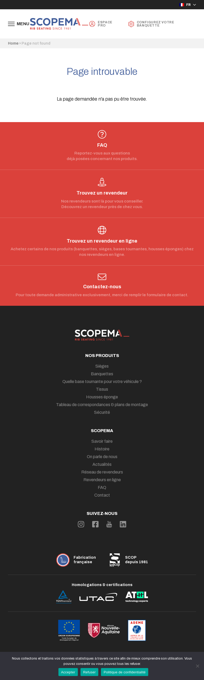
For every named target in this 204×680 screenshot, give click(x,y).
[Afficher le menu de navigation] (18, 24)
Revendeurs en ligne (102, 479)
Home (13, 43)
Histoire (102, 449)
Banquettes (102, 374)
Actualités (102, 464)
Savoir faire (102, 441)
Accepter (68, 672)
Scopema (102, 430)
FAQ (102, 487)
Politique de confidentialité (125, 672)
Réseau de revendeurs (102, 472)
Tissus (102, 389)
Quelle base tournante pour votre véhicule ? (102, 381)
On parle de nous (102, 456)
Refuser (89, 672)
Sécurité (102, 412)
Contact (102, 495)
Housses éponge (102, 397)
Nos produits (102, 355)
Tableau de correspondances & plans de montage (102, 404)
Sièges (102, 366)
